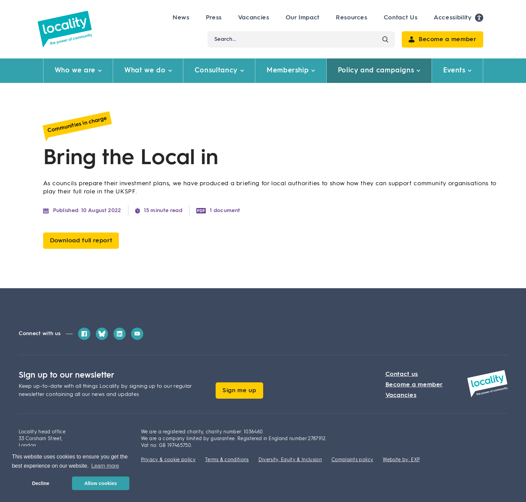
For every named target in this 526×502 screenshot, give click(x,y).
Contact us (401, 374)
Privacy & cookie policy (168, 459)
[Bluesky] (102, 334)
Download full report (81, 241)
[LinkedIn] (119, 334)
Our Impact (303, 18)
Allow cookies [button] (100, 483)
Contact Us (400, 18)
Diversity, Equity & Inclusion (290, 459)
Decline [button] (40, 483)
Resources (351, 18)
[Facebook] (84, 334)
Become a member (414, 385)
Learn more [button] (105, 466)
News (181, 18)
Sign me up (239, 390)
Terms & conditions (227, 459)
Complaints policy (352, 459)
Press (214, 18)
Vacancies (253, 18)
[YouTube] (137, 334)
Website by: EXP (401, 459)
